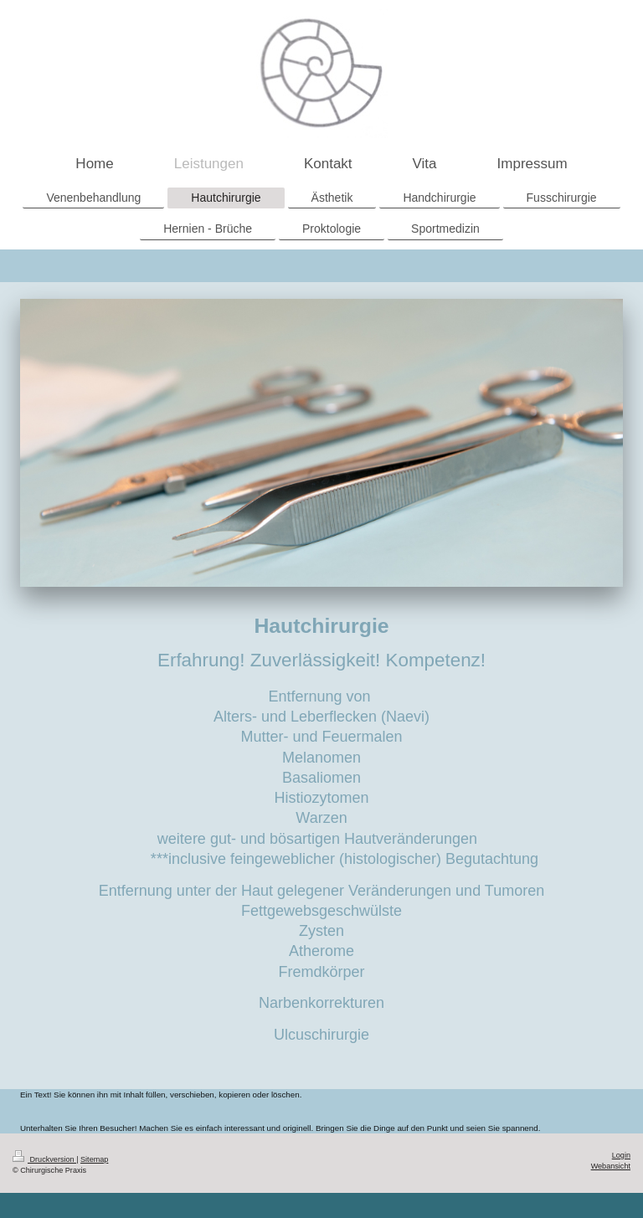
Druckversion (44, 1159)
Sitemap (94, 1159)
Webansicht (610, 1166)
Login (621, 1155)
